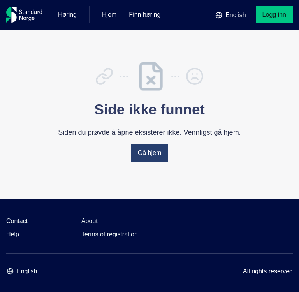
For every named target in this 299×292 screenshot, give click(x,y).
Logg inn (274, 14)
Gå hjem (149, 153)
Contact (17, 221)
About (89, 221)
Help (12, 234)
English (230, 15)
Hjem (109, 14)
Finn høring (144, 14)
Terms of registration (109, 234)
